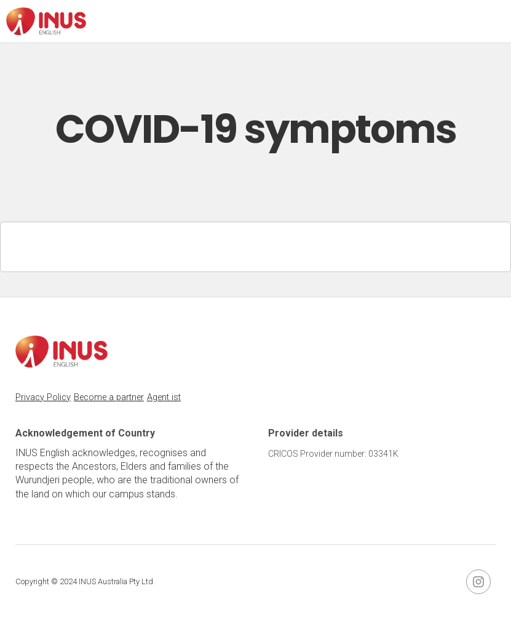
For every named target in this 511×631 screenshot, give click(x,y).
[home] (46, 20)
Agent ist (164, 397)
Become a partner (109, 397)
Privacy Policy (43, 397)
